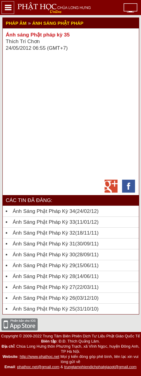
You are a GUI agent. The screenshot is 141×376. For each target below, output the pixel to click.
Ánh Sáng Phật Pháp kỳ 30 (44, 255)
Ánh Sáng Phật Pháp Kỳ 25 (44, 309)
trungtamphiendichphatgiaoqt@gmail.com (100, 367)
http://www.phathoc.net (39, 356)
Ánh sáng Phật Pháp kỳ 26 (44, 298)
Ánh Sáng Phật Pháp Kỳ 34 (44, 211)
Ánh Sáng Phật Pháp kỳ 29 (44, 265)
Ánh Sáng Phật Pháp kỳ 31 (44, 244)
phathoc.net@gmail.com (38, 367)
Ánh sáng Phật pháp (57, 23)
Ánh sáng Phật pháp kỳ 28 (44, 276)
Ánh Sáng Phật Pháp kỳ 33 (44, 222)
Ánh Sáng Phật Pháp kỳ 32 (44, 233)
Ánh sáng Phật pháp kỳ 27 (44, 287)
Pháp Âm (16, 23)
